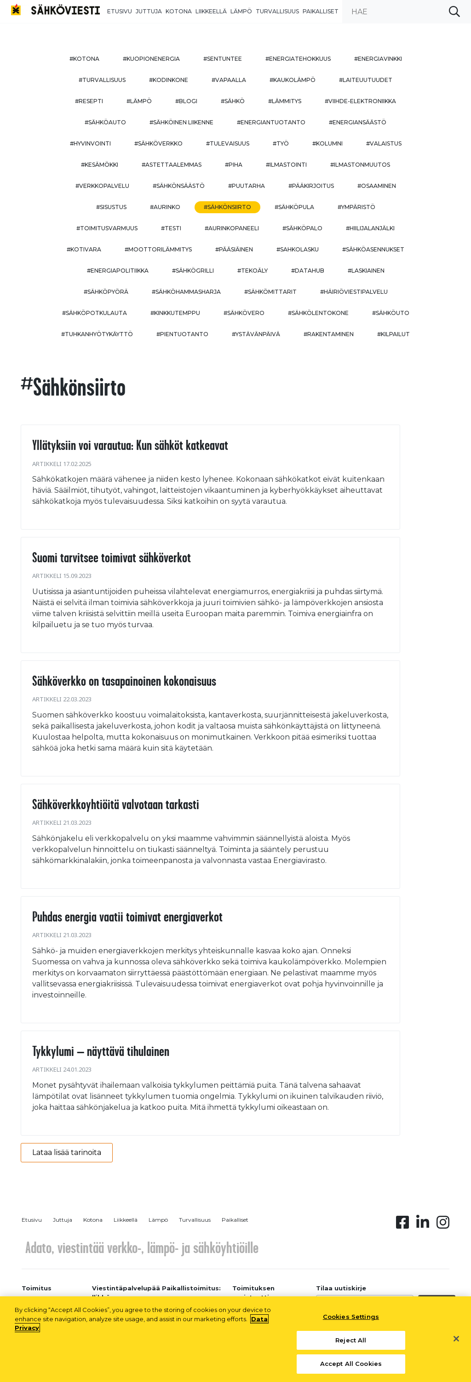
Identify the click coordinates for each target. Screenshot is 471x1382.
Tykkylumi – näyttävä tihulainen (100, 1051)
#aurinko (165, 207)
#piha (233, 164)
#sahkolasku (297, 249)
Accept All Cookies (351, 1367)
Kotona (179, 11)
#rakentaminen (329, 334)
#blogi (186, 101)
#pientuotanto (182, 334)
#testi (171, 228)
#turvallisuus (102, 79)
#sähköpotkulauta (94, 312)
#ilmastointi (286, 164)
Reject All (350, 1343)
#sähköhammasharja (186, 291)
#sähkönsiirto (227, 207)
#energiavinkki (378, 58)
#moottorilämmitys (158, 249)
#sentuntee (222, 58)
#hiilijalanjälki (370, 228)
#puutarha (246, 185)
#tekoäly (252, 270)
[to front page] (55, 9)
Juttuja (149, 11)
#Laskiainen (366, 270)
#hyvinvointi (90, 143)
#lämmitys (284, 101)
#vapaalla (229, 79)
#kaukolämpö (293, 79)
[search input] (406, 11)
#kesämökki (99, 164)
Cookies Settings (351, 1320)
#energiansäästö (357, 122)
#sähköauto (105, 122)
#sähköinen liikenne (181, 122)
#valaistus (384, 143)
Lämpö (241, 11)
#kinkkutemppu (175, 312)
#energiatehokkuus (298, 58)
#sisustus (111, 207)
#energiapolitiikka (118, 270)
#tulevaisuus (227, 143)
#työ (281, 143)
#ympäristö (356, 207)
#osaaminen (376, 185)
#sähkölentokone (318, 312)
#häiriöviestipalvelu (354, 291)
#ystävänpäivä (256, 334)
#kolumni (327, 143)
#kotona (84, 58)
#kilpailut (393, 334)
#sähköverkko (158, 143)
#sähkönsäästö (179, 185)
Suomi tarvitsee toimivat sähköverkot (111, 557)
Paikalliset (321, 11)
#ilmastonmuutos (360, 164)
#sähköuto (390, 312)
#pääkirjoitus (311, 185)
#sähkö (233, 101)
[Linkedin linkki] (422, 1225)
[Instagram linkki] (443, 1225)
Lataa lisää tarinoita (66, 1152)
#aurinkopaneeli (232, 228)
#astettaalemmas (171, 164)
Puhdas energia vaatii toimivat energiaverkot (127, 916)
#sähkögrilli (193, 270)
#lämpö (139, 101)
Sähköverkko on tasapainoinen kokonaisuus (124, 680)
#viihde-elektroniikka (360, 101)
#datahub (307, 270)
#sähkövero (244, 312)
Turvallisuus (277, 11)
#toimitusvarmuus (107, 228)
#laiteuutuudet (365, 79)
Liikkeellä (211, 11)
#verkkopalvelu (102, 185)
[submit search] (454, 11)
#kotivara (84, 249)
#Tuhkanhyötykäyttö (97, 334)
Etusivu (119, 11)
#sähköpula (294, 207)
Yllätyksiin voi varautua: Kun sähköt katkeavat (130, 445)
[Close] (456, 1342)
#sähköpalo (302, 228)
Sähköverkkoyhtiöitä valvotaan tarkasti (115, 804)
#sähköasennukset (373, 249)
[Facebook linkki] (402, 1225)
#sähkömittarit (270, 291)
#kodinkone (168, 79)
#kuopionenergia (151, 58)
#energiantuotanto (271, 122)
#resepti (89, 101)
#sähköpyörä (106, 291)
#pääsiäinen (234, 249)
